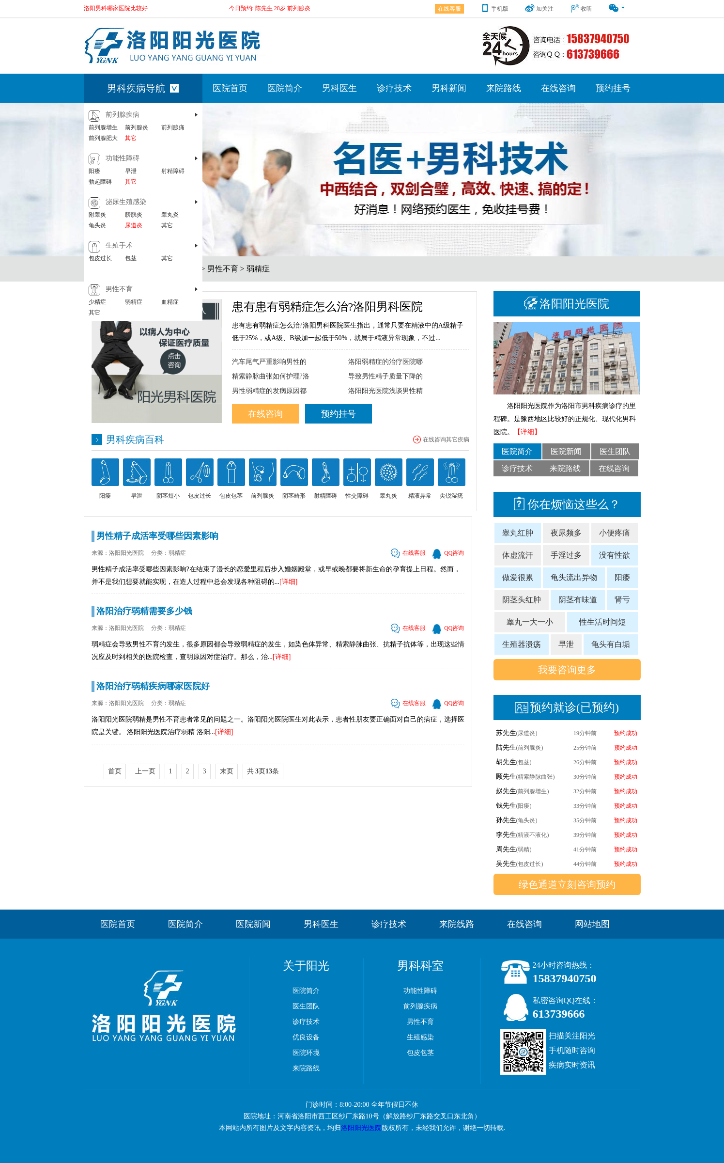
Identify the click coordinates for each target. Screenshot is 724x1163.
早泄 (131, 171)
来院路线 (503, 88)
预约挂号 (613, 88)
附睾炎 (97, 214)
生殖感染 (420, 1037)
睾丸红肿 (517, 533)
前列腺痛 (173, 127)
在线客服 (449, 8)
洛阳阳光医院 (361, 1128)
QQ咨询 (448, 553)
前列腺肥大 (103, 138)
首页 (115, 771)
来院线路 (456, 924)
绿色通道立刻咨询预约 (567, 884)
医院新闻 (566, 451)
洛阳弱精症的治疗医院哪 (385, 361)
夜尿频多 (566, 533)
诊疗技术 (394, 88)
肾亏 (622, 600)
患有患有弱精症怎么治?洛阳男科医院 (327, 306)
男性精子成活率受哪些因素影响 (157, 536)
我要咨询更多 (567, 669)
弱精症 (133, 302)
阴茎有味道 (577, 600)
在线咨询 (558, 88)
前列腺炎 (136, 127)
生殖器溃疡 (521, 644)
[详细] (288, 581)
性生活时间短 (602, 622)
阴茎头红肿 (521, 600)
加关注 (539, 8)
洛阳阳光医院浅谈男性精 (385, 390)
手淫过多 (566, 555)
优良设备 (306, 1037)
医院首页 (230, 88)
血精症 (170, 302)
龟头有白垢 (610, 644)
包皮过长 (100, 258)
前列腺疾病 (122, 114)
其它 (131, 138)
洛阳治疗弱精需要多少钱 (144, 611)
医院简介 (284, 88)
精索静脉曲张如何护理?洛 (270, 376)
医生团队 (615, 451)
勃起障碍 (100, 181)
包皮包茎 (420, 1052)
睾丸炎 (170, 214)
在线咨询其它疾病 (446, 439)
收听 (581, 8)
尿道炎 (133, 225)
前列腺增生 (103, 127)
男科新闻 (448, 88)
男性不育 (119, 289)
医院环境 (306, 1052)
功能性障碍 (122, 158)
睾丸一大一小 (530, 622)
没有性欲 (614, 555)
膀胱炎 (133, 214)
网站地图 (592, 924)
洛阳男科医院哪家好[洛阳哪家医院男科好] (138, 3)
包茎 (131, 258)
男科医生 (339, 88)
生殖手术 (119, 245)
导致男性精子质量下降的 (385, 376)
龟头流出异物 (574, 577)
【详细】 (527, 432)
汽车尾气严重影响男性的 (269, 361)
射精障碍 (173, 171)
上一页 (145, 771)
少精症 (97, 302)
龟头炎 (97, 225)
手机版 (494, 8)
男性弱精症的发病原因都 (269, 390)
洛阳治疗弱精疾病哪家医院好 (153, 686)
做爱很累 (517, 577)
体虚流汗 (517, 555)
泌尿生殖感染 (126, 201)
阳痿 (94, 171)
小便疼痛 (614, 533)
